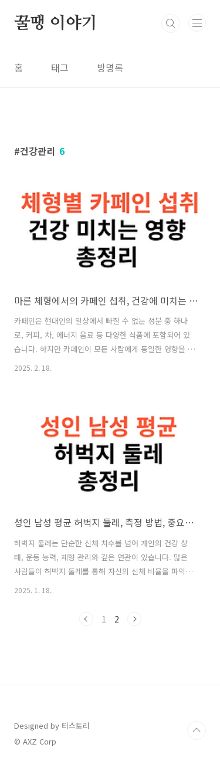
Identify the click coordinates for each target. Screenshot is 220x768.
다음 (134, 619)
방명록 (110, 67)
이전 (86, 619)
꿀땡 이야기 (55, 23)
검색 (171, 23)
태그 (60, 67)
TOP (196, 730)
